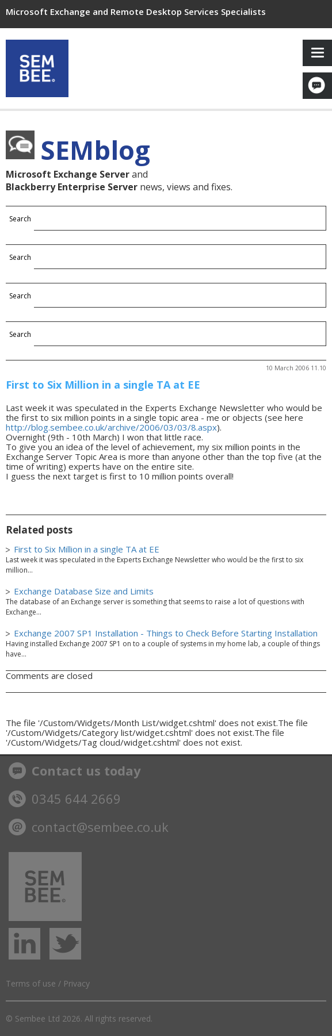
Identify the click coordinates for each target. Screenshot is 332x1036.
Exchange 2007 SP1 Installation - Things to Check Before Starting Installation (166, 633)
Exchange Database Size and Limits (84, 591)
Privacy (76, 983)
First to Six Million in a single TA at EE (103, 385)
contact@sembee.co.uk (89, 826)
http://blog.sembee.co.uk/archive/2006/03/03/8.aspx (111, 427)
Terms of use (31, 983)
